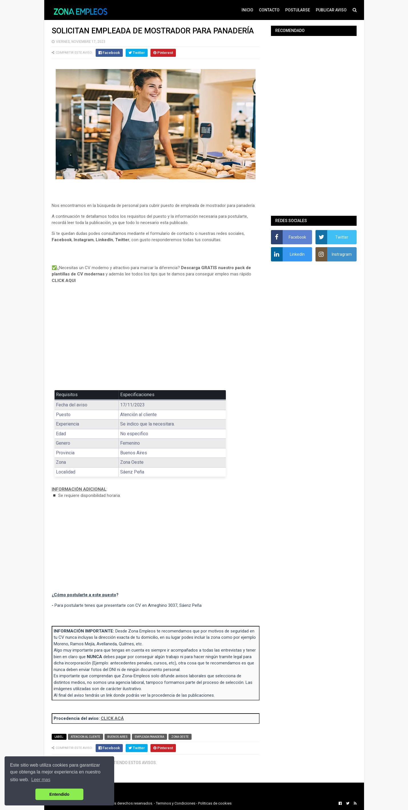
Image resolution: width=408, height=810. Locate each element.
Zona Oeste (180, 736)
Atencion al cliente (85, 736)
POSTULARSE (297, 10)
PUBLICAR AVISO (331, 10)
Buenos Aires (117, 736)
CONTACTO (269, 10)
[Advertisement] (156, 341)
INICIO (247, 10)
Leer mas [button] (41, 779)
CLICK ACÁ (112, 718)
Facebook (62, 239)
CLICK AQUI (64, 280)
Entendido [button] (59, 794)
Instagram (84, 239)
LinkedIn (104, 239)
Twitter (122, 239)
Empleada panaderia (149, 736)
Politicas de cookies (215, 803)
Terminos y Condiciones (175, 803)
